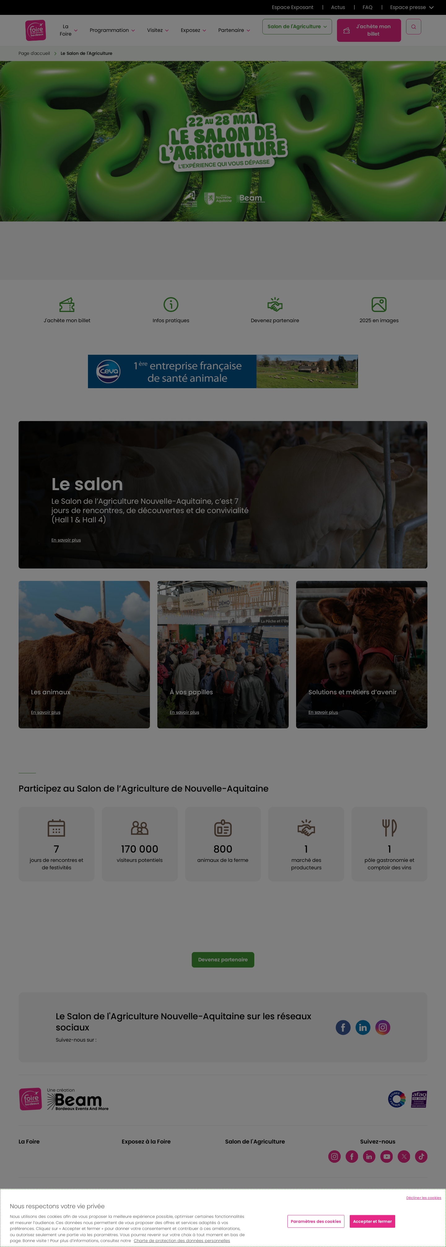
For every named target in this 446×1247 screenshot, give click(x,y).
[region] (223, 1218)
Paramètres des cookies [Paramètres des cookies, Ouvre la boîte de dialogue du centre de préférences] (316, 1221)
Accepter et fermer (372, 1221)
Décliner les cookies (423, 1197)
